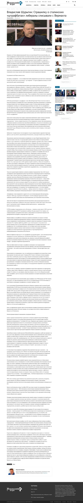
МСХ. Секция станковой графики (37, 497)
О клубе (26, 1)
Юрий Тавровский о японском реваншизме (70, 98)
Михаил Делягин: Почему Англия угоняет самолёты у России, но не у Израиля (69, 63)
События (36, 5)
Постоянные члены (32, 1)
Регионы (43, 5)
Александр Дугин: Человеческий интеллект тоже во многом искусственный (69, 76)
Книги (54, 5)
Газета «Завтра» (34, 489)
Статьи (17, 8)
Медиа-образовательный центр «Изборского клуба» (41, 494)
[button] (74, 5)
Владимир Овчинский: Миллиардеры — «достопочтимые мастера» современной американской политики (68, 55)
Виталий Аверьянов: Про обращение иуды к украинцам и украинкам (69, 70)
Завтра (14, 464)
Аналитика (29, 5)
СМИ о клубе (44, 1)
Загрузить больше (66, 82)
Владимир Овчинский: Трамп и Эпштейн (70, 113)
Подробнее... (45, 472)
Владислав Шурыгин (10, 18)
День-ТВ (32, 491)
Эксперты (39, 1)
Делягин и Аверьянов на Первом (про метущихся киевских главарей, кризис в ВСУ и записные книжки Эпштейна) (59, 100)
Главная (8, 8)
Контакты (49, 1)
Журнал (49, 5)
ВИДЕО (57, 87)
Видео (58, 5)
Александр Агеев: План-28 (68, 24)
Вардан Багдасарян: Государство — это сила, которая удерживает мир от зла (60, 114)
